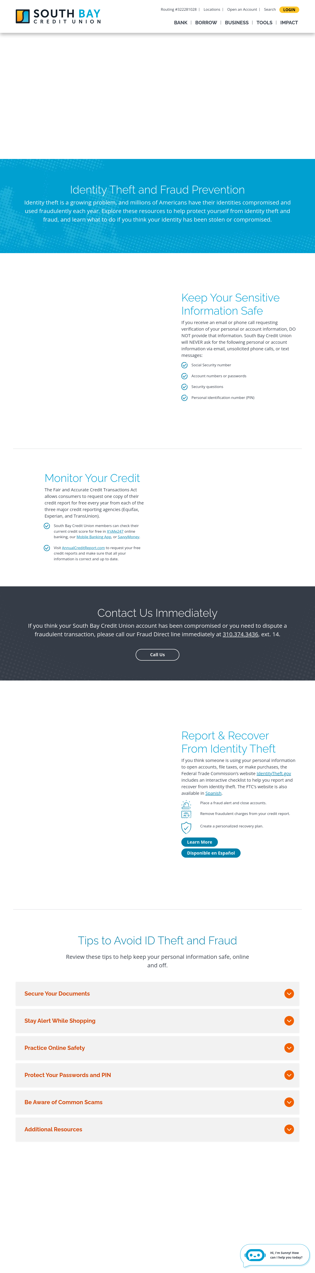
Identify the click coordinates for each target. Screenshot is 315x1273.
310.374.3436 (240, 634)
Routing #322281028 (179, 9)
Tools (265, 22)
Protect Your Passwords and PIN (67, 1075)
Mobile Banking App (94, 536)
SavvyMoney (128, 536)
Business (237, 22)
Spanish (213, 793)
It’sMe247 (115, 531)
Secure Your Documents (57, 993)
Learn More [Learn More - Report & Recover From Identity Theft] (199, 842)
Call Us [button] (157, 655)
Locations (212, 9)
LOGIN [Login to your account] (289, 9)
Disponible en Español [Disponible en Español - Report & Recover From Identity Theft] (211, 853)
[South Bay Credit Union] (58, 15)
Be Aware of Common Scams (63, 1102)
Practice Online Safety (54, 1048)
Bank (180, 22)
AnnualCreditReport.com (83, 547)
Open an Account (242, 9)
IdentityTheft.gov (274, 773)
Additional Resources (53, 1129)
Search (270, 9)
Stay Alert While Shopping (60, 1020)
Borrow (206, 22)
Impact (289, 22)
